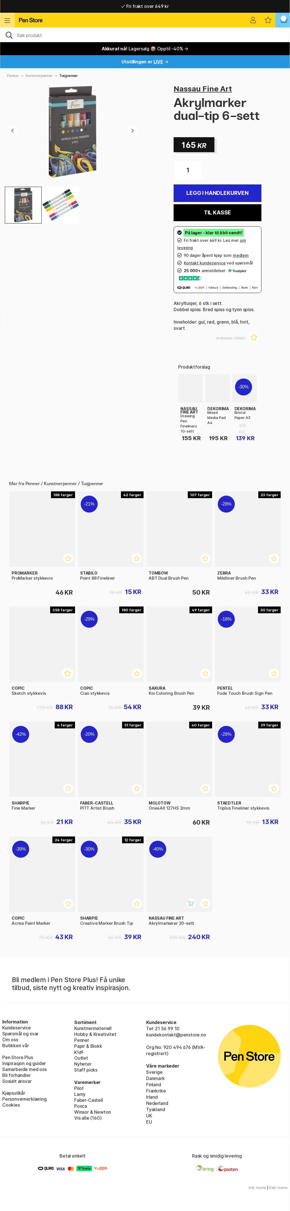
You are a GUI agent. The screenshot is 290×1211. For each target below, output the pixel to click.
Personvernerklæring (24, 1099)
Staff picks (85, 1070)
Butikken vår (15, 1045)
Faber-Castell (88, 1100)
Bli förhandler (16, 1075)
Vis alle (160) (88, 1118)
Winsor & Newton (92, 1112)
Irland (152, 1097)
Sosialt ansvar (17, 1081)
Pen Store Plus (17, 1057)
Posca (80, 1106)
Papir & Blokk (88, 1046)
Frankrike (156, 1091)
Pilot (79, 1088)
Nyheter (82, 1064)
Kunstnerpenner (39, 76)
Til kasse (217, 212)
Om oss (10, 1039)
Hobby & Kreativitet (95, 1034)
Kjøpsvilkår (13, 1093)
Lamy (80, 1094)
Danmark (155, 1078)
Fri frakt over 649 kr (145, 6)
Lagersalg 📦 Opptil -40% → (145, 48)
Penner (13, 76)
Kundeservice (16, 1028)
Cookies (11, 1105)
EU (149, 1122)
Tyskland (155, 1109)
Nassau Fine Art (203, 88)
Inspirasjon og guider (24, 1063)
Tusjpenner (68, 76)
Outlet (81, 1058)
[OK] (145, 34)
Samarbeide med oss (24, 1069)
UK (149, 1115)
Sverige (154, 1072)
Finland (153, 1084)
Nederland (157, 1103)
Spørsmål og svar (20, 1033)
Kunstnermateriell (93, 1028)
